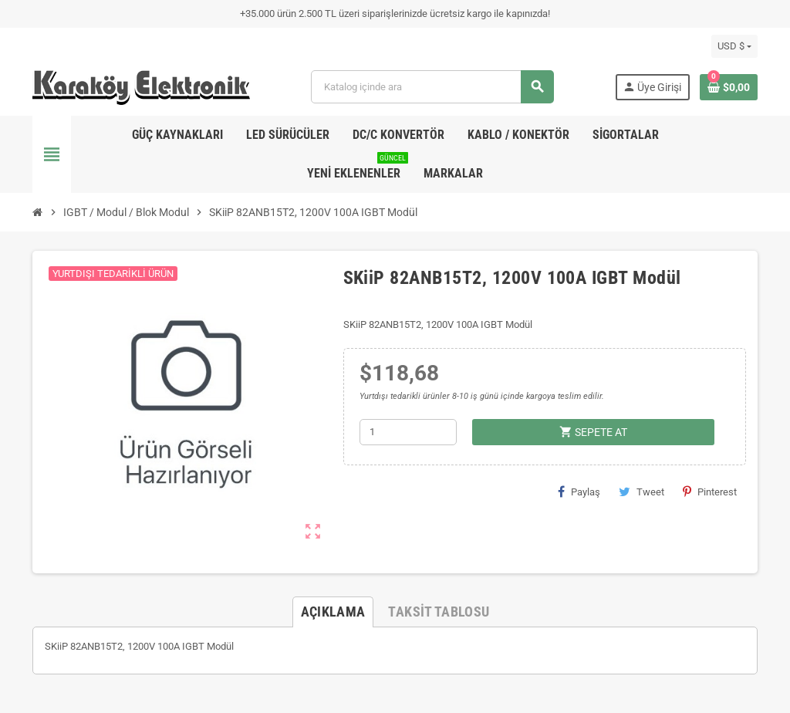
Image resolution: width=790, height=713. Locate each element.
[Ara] (431, 86)
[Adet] (408, 432)
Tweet (641, 491)
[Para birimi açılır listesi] (734, 46)
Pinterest (710, 491)
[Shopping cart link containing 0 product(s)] (729, 87)
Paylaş (579, 491)
